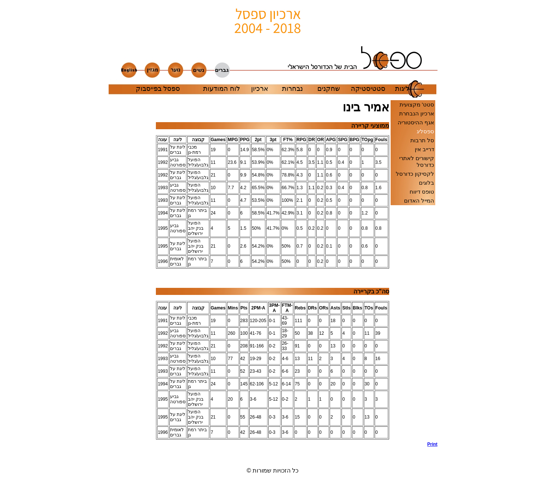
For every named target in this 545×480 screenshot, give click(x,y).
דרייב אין (424, 149)
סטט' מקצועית (417, 104)
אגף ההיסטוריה (416, 122)
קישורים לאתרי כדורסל (416, 161)
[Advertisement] (132, 280)
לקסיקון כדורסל (415, 174)
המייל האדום (419, 200)
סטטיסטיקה (368, 88)
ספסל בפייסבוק (158, 88)
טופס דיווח (422, 191)
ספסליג (425, 131)
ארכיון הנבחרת (416, 113)
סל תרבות (422, 140)
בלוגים (426, 182)
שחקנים (328, 88)
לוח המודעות (221, 88)
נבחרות (292, 88)
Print (432, 444)
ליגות (402, 88)
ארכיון (259, 88)
